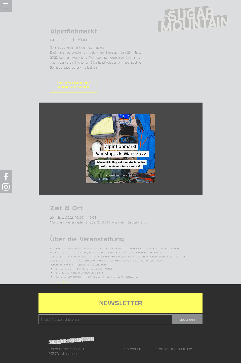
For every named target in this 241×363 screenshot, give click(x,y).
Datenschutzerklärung (172, 348)
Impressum (132, 348)
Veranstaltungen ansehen (73, 86)
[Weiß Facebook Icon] (6, 177)
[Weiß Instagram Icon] (6, 187)
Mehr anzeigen (59, 282)
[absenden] (187, 319)
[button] (5, 5)
